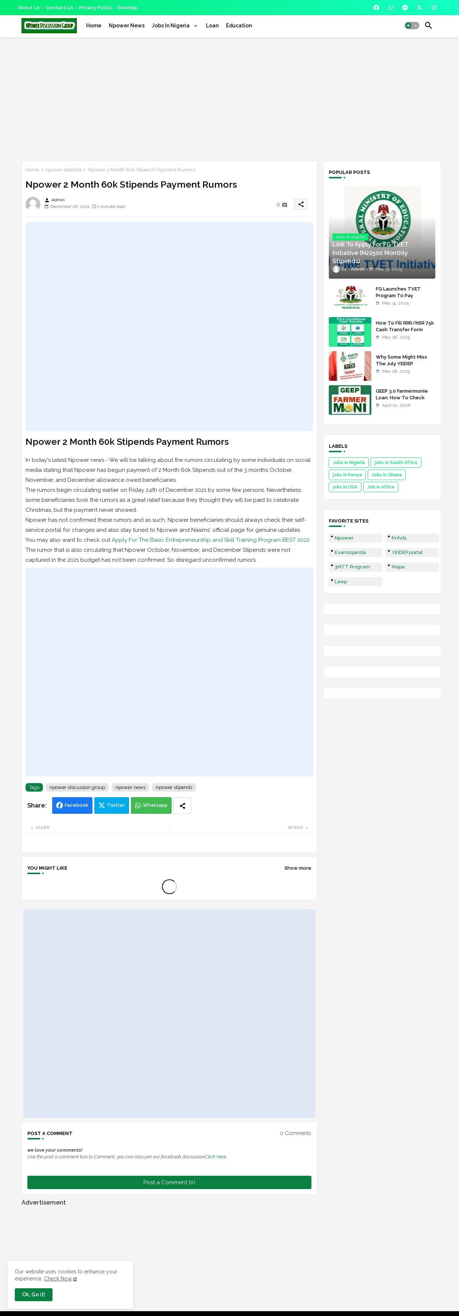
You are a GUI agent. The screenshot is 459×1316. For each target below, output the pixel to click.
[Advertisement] (229, 98)
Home (93, 25)
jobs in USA (345, 487)
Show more (297, 868)
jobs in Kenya (347, 474)
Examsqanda (350, 552)
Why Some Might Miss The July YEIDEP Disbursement (401, 363)
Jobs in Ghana (387, 474)
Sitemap (127, 7)
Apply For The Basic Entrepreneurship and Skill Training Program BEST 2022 (211, 540)
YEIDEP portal (407, 552)
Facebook (76, 805)
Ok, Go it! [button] (33, 1294)
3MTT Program (352, 567)
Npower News (127, 25)
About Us (29, 7)
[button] (412, 25)
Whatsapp (155, 805)
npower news (130, 787)
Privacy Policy (95, 7)
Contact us (59, 7)
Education (239, 25)
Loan (212, 25)
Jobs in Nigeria (349, 462)
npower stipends (63, 169)
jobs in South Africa (396, 462)
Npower (344, 538)
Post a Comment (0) (169, 1182)
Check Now (58, 1279)
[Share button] (182, 805)
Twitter (116, 805)
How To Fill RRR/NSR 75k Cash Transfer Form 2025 (405, 329)
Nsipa (398, 567)
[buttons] (376, 7)
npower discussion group (77, 787)
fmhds (399, 538)
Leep (341, 581)
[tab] (93, 25)
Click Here (215, 1156)
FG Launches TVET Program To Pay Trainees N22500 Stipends (398, 299)
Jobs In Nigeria (171, 25)
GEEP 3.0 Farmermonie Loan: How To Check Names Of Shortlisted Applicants (402, 401)
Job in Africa (380, 487)
